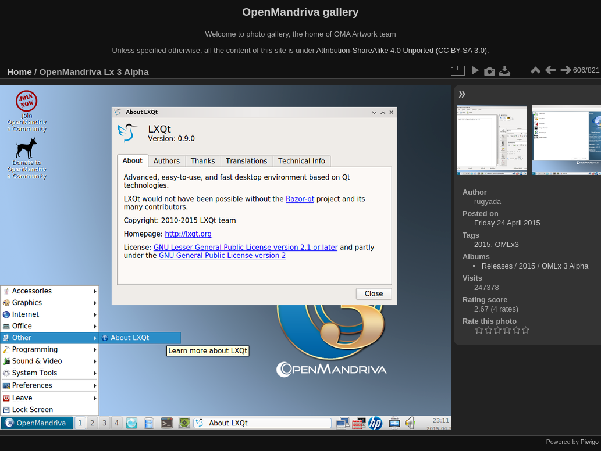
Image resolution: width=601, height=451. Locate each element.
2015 (482, 244)
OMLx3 (507, 244)
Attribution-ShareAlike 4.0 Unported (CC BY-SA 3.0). (402, 50)
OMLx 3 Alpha (565, 266)
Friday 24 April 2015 (507, 223)
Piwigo (590, 441)
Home (19, 72)
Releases (497, 266)
